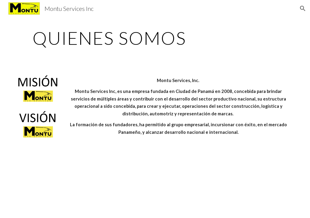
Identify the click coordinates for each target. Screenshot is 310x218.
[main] (109, 37)
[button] (302, 8)
